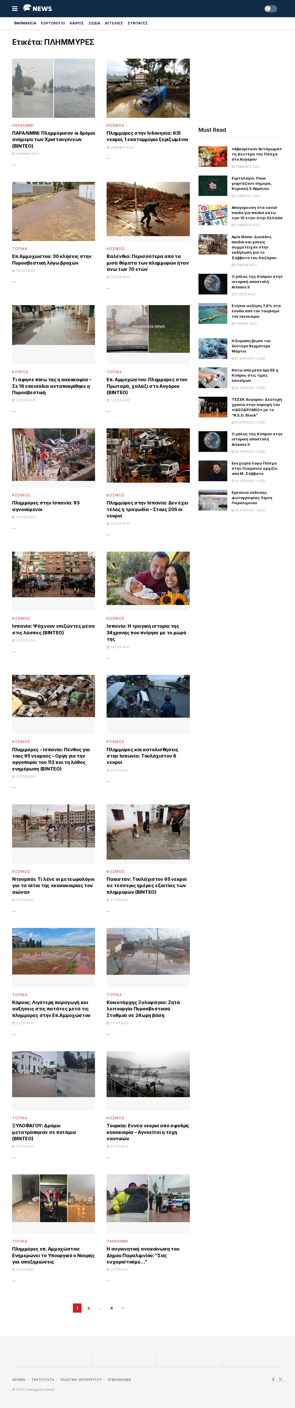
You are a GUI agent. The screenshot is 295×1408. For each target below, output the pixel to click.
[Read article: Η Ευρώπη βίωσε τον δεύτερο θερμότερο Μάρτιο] (212, 348)
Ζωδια (94, 23)
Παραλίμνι (23, 125)
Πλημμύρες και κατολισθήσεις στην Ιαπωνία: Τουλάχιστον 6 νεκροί (142, 756)
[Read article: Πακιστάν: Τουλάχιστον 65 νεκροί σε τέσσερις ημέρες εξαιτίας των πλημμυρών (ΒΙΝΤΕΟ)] (148, 834)
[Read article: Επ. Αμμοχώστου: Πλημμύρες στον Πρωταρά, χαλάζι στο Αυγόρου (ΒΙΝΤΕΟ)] (148, 334)
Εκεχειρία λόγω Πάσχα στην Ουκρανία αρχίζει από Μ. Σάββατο (254, 468)
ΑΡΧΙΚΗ (18, 1379)
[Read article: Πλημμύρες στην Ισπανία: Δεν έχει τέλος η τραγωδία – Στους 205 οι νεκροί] (148, 458)
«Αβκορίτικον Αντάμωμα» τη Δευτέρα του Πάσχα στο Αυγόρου (257, 154)
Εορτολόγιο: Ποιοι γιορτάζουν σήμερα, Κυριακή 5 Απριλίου (252, 183)
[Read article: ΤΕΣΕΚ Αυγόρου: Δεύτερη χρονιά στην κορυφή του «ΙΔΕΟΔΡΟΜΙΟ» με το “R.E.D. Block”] (212, 407)
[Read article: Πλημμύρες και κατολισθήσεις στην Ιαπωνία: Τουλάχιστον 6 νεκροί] (148, 704)
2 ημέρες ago (246, 167)
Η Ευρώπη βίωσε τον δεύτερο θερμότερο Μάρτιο (251, 345)
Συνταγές (138, 23)
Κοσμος (116, 125)
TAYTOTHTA (42, 1379)
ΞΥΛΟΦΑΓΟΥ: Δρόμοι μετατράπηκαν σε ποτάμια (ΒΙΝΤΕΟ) (44, 1132)
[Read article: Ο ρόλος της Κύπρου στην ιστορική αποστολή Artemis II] (212, 284)
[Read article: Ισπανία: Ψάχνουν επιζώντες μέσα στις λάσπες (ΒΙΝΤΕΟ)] (53, 581)
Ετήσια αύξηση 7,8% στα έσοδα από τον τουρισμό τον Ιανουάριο (256, 310)
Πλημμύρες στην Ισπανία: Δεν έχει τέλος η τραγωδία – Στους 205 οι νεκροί (147, 509)
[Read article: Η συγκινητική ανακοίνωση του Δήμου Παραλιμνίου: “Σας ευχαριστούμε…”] (148, 1204)
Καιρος (77, 23)
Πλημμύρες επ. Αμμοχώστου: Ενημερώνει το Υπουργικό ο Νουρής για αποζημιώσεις (53, 1255)
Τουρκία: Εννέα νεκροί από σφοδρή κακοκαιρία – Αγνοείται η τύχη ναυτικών (148, 1132)
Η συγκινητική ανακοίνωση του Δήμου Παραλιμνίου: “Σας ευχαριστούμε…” (143, 1255)
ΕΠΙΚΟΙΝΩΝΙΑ (119, 1379)
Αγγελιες (114, 23)
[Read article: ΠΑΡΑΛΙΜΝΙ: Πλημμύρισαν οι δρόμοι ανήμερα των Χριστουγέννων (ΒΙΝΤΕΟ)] (53, 88)
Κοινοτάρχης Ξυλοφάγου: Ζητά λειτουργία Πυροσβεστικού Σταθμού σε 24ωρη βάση (143, 1008)
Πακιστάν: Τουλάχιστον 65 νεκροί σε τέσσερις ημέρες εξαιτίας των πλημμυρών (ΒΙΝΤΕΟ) (146, 885)
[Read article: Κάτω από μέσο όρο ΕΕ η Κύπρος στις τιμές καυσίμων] (212, 377)
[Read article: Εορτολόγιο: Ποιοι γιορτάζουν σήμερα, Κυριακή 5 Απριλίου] (212, 186)
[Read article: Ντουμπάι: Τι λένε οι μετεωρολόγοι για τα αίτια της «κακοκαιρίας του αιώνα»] (53, 834)
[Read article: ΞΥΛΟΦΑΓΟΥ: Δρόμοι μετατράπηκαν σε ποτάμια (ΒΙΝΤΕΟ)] (53, 1080)
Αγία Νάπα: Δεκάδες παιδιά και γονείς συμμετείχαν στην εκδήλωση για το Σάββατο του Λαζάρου (254, 247)
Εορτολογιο (53, 23)
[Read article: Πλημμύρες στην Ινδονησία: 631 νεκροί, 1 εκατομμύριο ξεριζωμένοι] (148, 88)
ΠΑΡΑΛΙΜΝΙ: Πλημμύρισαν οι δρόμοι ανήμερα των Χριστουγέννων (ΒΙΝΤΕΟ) (53, 139)
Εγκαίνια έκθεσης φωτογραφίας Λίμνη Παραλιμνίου (252, 497)
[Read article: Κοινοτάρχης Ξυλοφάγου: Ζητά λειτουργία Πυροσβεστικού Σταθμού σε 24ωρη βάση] (148, 957)
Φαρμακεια (25, 23)
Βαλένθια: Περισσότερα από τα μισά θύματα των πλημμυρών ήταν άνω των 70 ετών (148, 262)
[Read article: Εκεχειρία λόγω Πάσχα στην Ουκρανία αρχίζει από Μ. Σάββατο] (212, 471)
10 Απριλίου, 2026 (248, 359)
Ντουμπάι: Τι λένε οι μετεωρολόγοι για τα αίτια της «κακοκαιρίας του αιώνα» (53, 885)
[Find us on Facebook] (273, 1379)
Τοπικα (19, 249)
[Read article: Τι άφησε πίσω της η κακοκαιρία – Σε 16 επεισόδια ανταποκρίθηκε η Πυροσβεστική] (53, 334)
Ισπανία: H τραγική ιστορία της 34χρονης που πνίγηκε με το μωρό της (146, 632)
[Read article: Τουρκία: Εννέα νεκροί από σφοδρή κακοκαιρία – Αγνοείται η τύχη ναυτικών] (148, 1080)
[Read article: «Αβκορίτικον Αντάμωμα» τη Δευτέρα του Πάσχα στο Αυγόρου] (212, 156)
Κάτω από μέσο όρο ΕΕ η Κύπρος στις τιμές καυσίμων (255, 375)
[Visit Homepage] (37, 8)
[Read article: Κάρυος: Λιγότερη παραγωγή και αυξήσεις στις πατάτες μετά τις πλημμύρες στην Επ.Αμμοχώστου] (53, 957)
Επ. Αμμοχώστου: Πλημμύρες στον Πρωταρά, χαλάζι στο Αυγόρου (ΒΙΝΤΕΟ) (147, 386)
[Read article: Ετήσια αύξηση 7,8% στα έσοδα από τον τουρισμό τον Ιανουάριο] (212, 313)
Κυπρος (20, 372)
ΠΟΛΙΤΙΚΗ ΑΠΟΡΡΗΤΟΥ (81, 1379)
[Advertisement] (240, 76)
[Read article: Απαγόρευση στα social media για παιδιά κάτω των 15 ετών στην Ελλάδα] (212, 215)
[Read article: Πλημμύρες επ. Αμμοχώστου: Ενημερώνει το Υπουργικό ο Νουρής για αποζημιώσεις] (53, 1204)
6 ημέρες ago (246, 196)
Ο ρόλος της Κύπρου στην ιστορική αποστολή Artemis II (257, 281)
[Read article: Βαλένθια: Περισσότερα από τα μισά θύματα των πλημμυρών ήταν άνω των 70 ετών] (148, 211)
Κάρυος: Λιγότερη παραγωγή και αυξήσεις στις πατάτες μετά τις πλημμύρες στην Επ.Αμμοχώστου (51, 1008)
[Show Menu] (15, 8)
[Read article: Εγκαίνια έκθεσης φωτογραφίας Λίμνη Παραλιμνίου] (212, 500)
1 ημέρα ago (244, 265)
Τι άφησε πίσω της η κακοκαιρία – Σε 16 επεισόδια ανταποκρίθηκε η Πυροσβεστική (51, 386)
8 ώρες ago (244, 294)
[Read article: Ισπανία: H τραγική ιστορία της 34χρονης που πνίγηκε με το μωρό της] (148, 581)
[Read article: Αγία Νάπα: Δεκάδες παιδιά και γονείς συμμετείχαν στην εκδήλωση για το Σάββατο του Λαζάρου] (212, 244)
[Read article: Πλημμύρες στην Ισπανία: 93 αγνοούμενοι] (53, 458)
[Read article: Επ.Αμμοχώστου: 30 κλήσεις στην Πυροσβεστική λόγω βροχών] (53, 211)
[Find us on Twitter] (280, 1379)
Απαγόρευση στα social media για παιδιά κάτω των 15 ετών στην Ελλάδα (257, 212)
